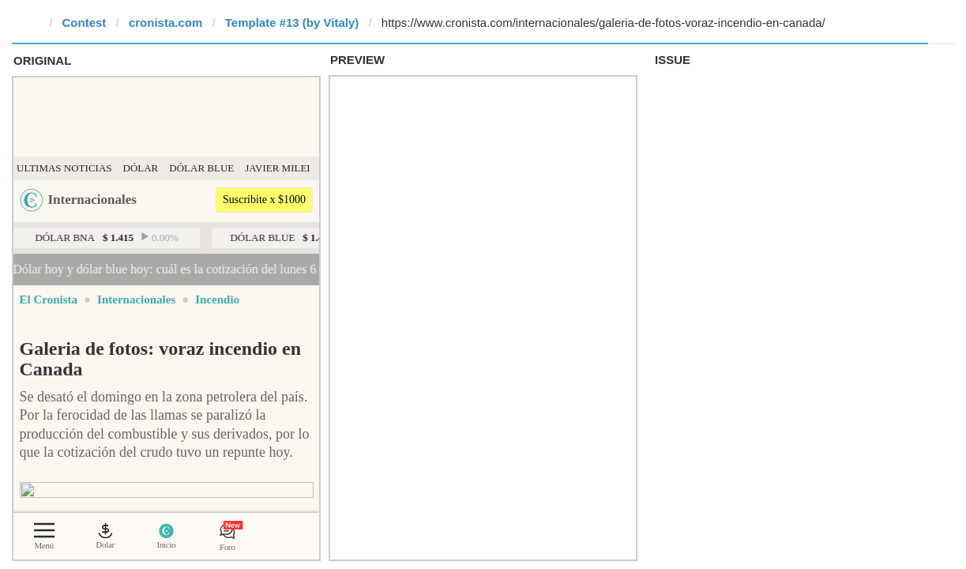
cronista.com (165, 22)
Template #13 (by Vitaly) (292, 22)
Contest (84, 22)
